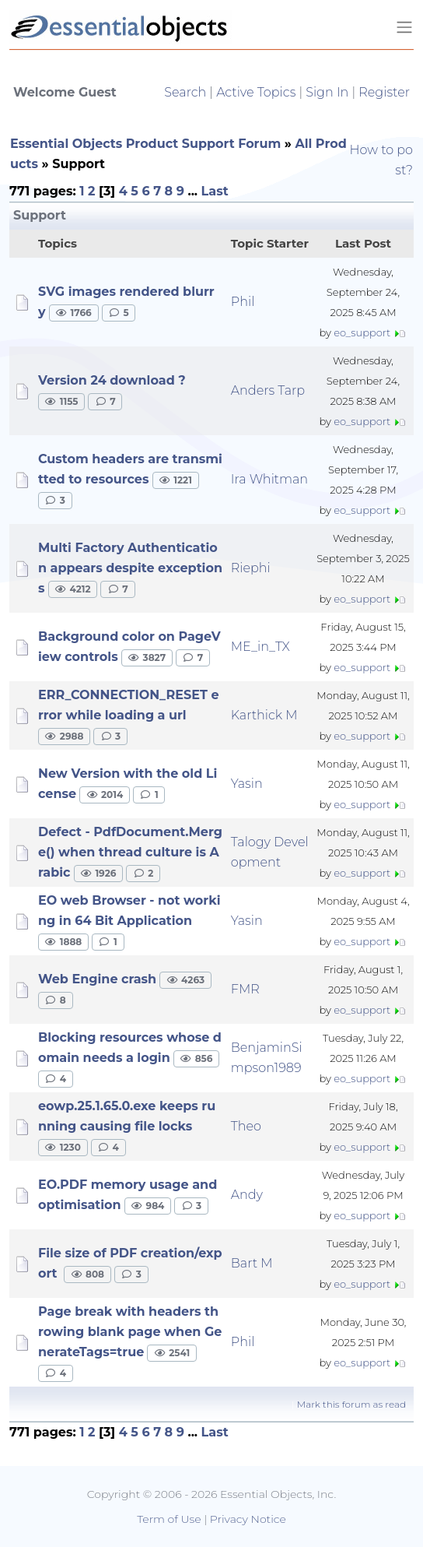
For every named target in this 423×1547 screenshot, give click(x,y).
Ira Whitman (269, 479)
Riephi (251, 568)
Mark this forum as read (351, 1404)
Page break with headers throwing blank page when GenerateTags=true (130, 1331)
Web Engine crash (97, 979)
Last (215, 191)
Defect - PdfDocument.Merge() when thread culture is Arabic (130, 852)
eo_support (362, 332)
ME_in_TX (260, 646)
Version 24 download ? (112, 380)
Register (384, 92)
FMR (245, 989)
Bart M (252, 1263)
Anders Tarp (268, 390)
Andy (247, 1194)
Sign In (327, 92)
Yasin (247, 783)
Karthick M (264, 715)
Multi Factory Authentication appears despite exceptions (130, 568)
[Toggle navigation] (404, 27)
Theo (246, 1126)
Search (185, 92)
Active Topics (255, 92)
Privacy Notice (248, 1519)
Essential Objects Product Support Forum (145, 143)
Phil (243, 301)
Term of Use (169, 1519)
